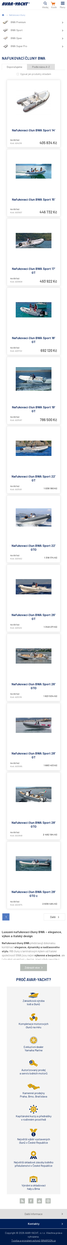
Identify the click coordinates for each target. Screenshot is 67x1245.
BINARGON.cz (48, 1240)
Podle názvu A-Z (41, 66)
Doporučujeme (14, 66)
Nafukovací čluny (17, 15)
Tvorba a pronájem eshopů (26, 1240)
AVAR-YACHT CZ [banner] (16, 6)
